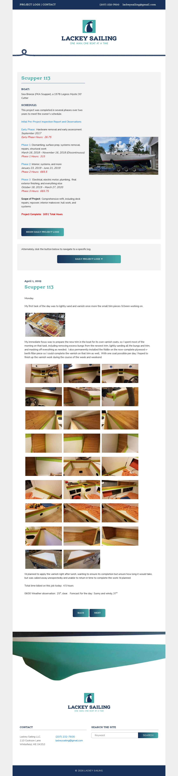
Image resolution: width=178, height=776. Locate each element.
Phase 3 (26, 179)
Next (97, 613)
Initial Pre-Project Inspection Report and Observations (51, 121)
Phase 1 (26, 145)
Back (81, 613)
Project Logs (30, 5)
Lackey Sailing (93, 770)
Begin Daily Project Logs (42, 232)
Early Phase (28, 129)
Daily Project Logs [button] (88, 259)
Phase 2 (26, 164)
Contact (49, 5)
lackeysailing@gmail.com (139, 5)
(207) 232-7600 (110, 5)
